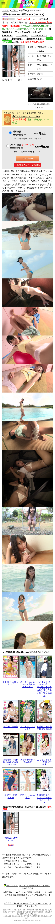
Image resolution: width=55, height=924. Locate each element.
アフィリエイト (31, 906)
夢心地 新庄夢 (11, 726)
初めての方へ (11, 885)
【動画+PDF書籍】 (35, 38)
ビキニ (14, 10)
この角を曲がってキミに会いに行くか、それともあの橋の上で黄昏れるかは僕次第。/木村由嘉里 (44, 689)
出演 (31, 47)
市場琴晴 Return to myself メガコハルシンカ (10, 762)
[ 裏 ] (19, 80)
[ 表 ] (11, 80)
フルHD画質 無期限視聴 (22, 146)
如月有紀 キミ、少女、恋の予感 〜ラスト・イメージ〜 (44, 798)
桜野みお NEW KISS (10, 839)
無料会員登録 (27, 888)
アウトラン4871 (22, 32)
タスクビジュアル (39, 35)
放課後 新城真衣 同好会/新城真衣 (44, 727)
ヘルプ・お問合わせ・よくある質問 (34, 885)
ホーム (5, 10)
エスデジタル (22, 35)
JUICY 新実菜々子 (11, 796)
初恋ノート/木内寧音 (27, 796)
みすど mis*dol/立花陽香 (28, 761)
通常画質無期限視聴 (19, 133)
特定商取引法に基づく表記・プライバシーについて (26, 903)
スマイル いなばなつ (27, 727)
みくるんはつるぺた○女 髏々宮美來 (44, 762)
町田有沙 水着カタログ (10, 683)
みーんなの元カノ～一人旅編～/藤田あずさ (27, 684)
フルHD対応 (42, 65)
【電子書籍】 (17, 38)
